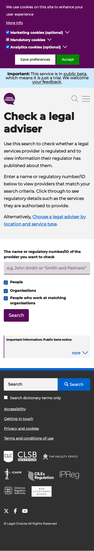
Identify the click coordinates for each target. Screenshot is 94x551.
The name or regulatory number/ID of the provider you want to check (42, 254)
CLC (9, 457)
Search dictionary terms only (32, 398)
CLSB (28, 457)
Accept (68, 59)
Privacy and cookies (21, 428)
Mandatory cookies (27, 40)
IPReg (70, 474)
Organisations (20, 290)
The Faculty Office (62, 457)
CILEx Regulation (42, 474)
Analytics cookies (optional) (35, 47)
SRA (16, 492)
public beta (74, 74)
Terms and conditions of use (28, 438)
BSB (43, 492)
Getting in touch (18, 419)
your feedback (46, 82)
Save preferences (35, 59)
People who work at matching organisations (35, 300)
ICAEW (14, 474)
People (13, 282)
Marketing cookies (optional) (36, 32)
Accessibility (15, 409)
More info (14, 23)
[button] (67, 32)
